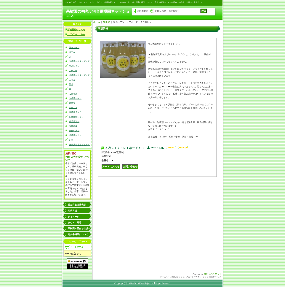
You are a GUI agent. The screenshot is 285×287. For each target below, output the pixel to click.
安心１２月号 (74, 222)
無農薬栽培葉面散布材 (79, 144)
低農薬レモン (75, 135)
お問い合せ (160, 11)
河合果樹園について (78, 234)
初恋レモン (74, 66)
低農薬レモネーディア (79, 75)
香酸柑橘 (73, 126)
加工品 (72, 52)
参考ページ (73, 216)
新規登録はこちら (76, 29)
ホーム (96, 22)
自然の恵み (74, 130)
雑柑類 (72, 103)
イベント (73, 107)
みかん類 (73, 70)
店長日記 (72, 210)
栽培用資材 (74, 121)
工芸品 (72, 80)
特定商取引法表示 (77, 204)
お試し (72, 140)
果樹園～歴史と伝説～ (79, 228)
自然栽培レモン (76, 117)
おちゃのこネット (213, 274)
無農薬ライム (75, 112)
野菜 (71, 84)
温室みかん (74, 47)
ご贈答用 (73, 94)
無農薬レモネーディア (79, 61)
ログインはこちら (76, 34)
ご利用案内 (142, 11)
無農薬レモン (75, 98)
